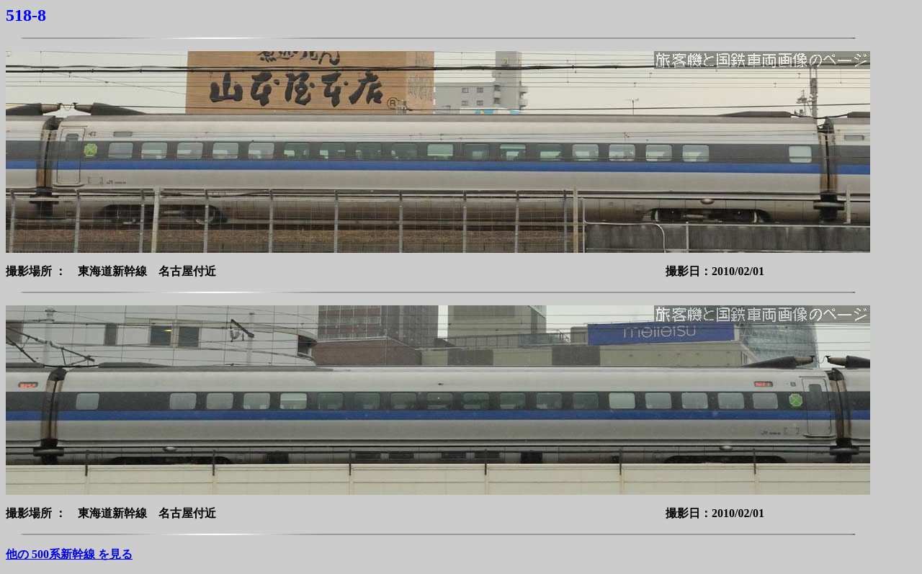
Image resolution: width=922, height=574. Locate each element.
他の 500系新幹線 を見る (69, 554)
